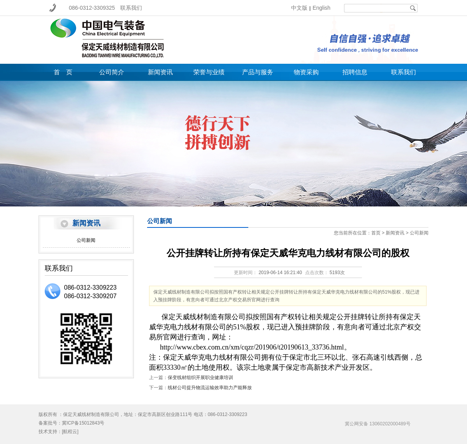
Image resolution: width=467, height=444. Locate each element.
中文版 (299, 8)
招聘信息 (354, 72)
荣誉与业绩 (209, 72)
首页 (376, 233)
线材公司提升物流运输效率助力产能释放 (210, 387)
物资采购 (306, 72)
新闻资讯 (160, 72)
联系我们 (131, 8)
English (321, 8)
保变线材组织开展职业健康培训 (200, 377)
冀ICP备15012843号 (83, 423)
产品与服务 (257, 72)
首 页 (63, 72)
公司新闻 (86, 240)
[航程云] (70, 431)
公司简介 (111, 72)
